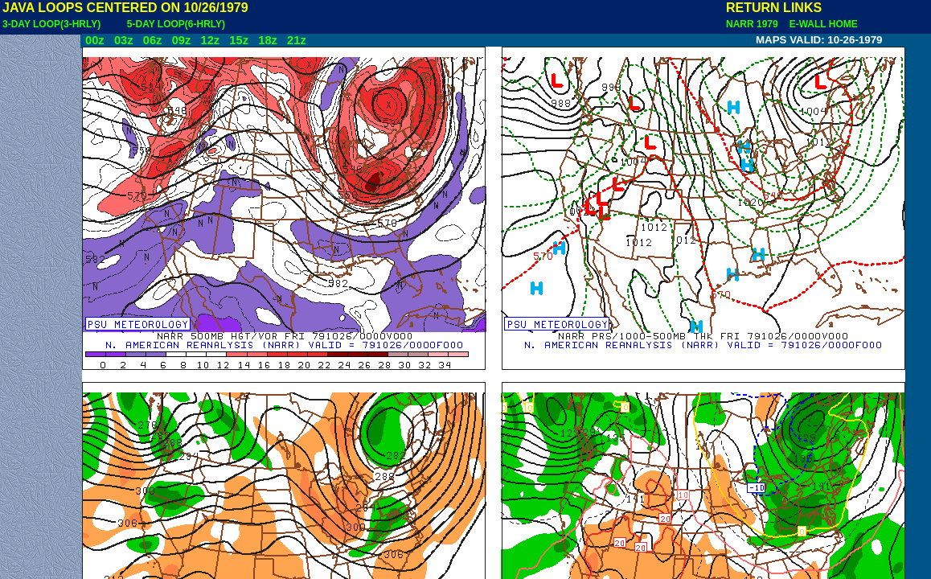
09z (182, 40)
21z (297, 40)
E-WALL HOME (821, 24)
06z (153, 40)
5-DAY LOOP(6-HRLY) (176, 24)
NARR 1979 (753, 24)
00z (95, 40)
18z (268, 40)
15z (239, 40)
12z (210, 40)
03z (124, 40)
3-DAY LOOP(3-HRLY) (51, 24)
